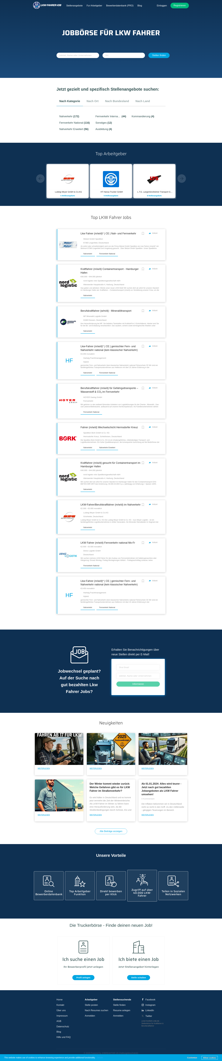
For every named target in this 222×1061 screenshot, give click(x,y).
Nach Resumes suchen (96, 1010)
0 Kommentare (147, 799)
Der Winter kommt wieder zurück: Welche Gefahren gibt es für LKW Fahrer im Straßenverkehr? (110, 787)
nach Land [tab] (142, 101)
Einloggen (162, 5)
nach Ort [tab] (93, 101)
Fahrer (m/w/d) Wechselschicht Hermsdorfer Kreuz (109, 427)
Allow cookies (209, 1058)
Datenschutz (62, 1026)
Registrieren (180, 5)
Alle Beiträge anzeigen (111, 831)
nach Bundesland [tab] (117, 101)
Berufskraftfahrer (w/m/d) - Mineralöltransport (106, 310)
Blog (58, 1032)
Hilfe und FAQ (63, 1037)
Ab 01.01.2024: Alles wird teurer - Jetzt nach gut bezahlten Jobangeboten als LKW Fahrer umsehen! (161, 789)
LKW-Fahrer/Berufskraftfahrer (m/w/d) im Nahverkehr (111, 504)
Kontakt (60, 1005)
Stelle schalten (138, 977)
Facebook (150, 999)
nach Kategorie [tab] (69, 101)
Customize (192, 1057)
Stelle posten (91, 1005)
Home (59, 999)
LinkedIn (149, 1010)
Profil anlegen (83, 977)
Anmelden (90, 1016)
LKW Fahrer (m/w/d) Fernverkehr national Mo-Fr (108, 542)
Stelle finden (119, 1005)
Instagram (150, 1005)
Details (100, 1057)
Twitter (148, 1016)
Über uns (61, 1010)
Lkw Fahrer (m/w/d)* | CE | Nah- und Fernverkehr (108, 233)
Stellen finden (159, 55)
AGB (58, 1021)
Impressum (62, 1016)
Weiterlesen (44, 768)
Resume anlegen (121, 1010)
